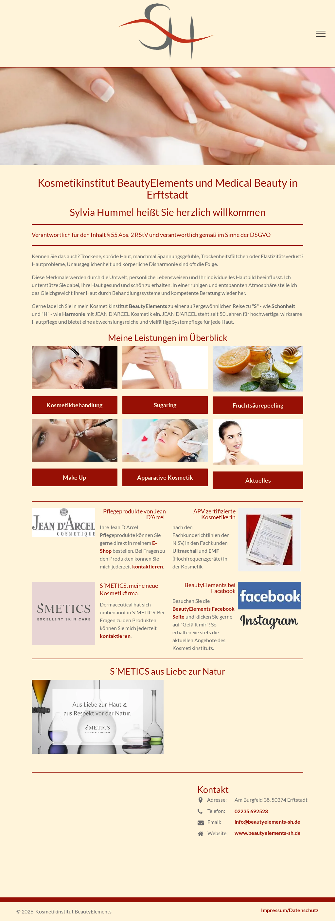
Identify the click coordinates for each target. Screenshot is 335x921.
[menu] (320, 33)
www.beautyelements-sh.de (268, 833)
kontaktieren (147, 566)
